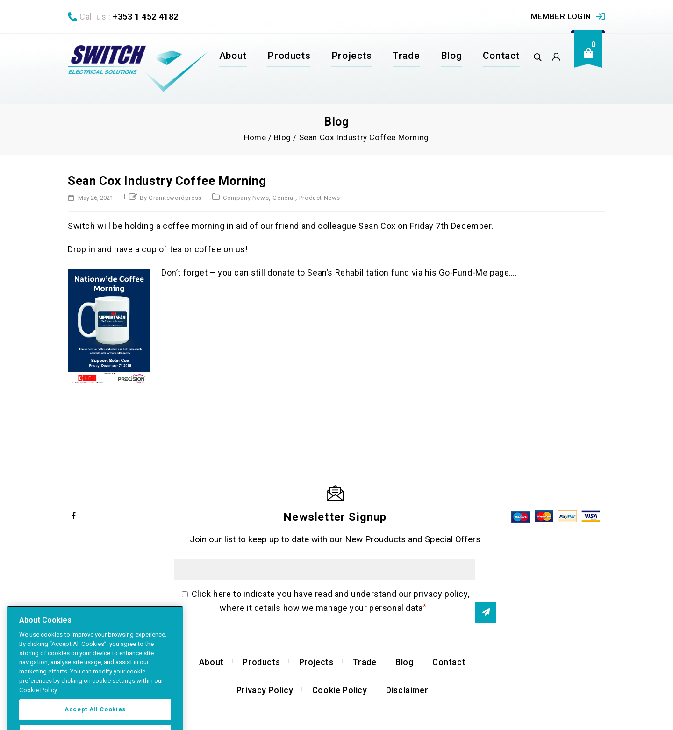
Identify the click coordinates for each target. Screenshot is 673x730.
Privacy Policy (264, 690)
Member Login (561, 16)
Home (255, 137)
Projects (351, 55)
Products (288, 55)
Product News (319, 197)
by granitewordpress (170, 197)
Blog (451, 55)
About (233, 55)
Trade (406, 55)
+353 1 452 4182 (146, 16)
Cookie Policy (339, 690)
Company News (246, 197)
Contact (501, 55)
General (283, 197)
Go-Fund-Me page (474, 272)
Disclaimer (407, 690)
